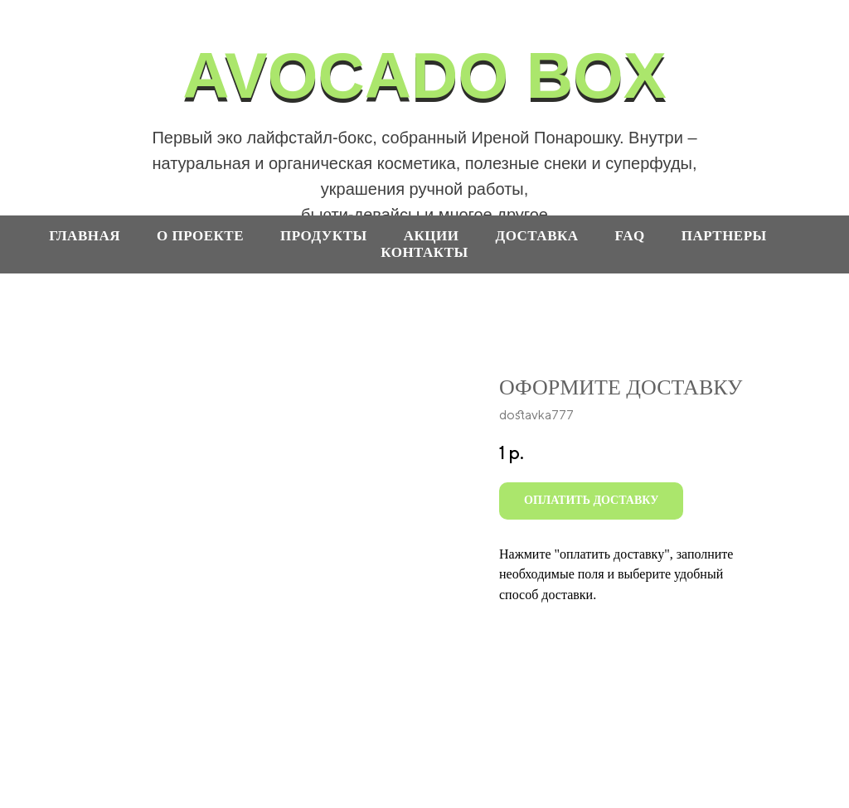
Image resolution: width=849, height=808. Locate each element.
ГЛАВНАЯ (84, 236)
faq (630, 236)
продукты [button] (323, 236)
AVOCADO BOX (424, 75)
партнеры (724, 236)
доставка (536, 236)
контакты (424, 252)
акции (431, 236)
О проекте (200, 236)
